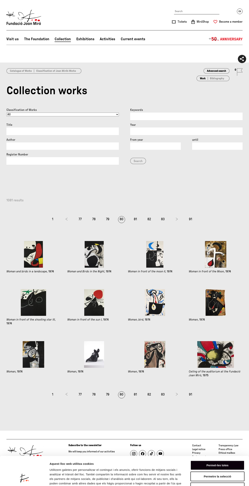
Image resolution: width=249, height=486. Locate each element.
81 (135, 219)
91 (190, 219)
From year (136, 139)
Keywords (136, 109)
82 (149, 219)
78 (94, 219)
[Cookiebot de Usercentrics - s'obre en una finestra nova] (24, 478)
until (195, 139)
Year (133, 124)
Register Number (17, 154)
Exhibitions (85, 39)
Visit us (12, 39)
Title (9, 124)
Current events (133, 39)
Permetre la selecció (217, 451)
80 (121, 219)
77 (80, 219)
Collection (63, 39)
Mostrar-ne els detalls (217, 478)
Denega (217, 462)
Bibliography (217, 78)
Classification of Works (21, 109)
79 (107, 219)
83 (163, 219)
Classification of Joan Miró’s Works (56, 71)
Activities (107, 39)
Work (203, 78)
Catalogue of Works (21, 71)
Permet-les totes (217, 439)
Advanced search (216, 71)
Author (10, 139)
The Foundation (36, 39)
